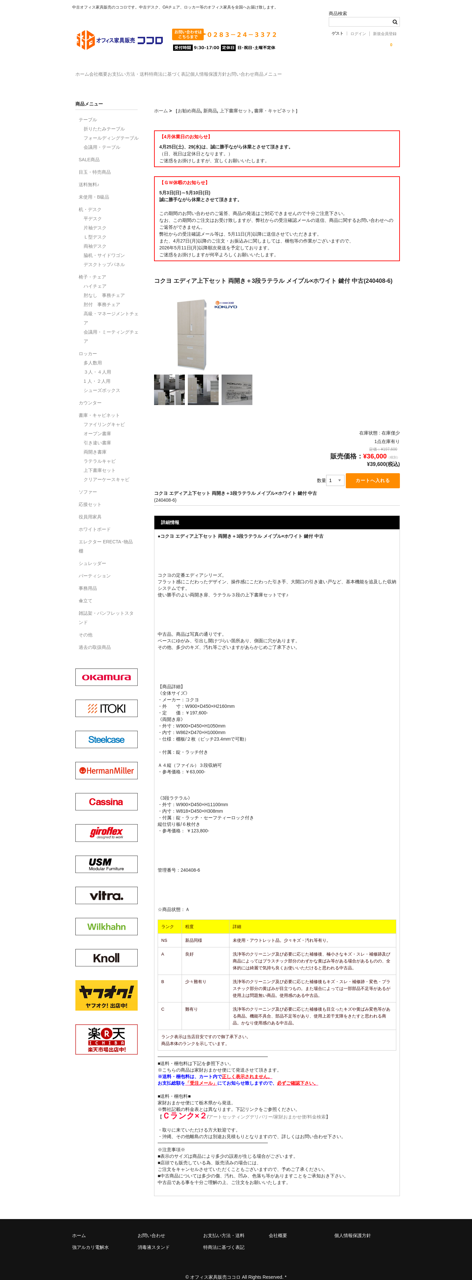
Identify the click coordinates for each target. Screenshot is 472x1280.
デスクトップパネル (104, 255)
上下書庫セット (236, 101)
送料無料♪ (89, 175)
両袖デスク (95, 236)
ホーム (86, 71)
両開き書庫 (95, 442)
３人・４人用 (97, 362)
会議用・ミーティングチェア (111, 327)
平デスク (93, 209)
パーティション (95, 566)
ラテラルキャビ (100, 451)
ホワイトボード (95, 519)
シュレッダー (92, 553)
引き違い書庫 (97, 433)
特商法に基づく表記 (213, 71)
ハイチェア (95, 276)
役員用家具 (90, 507)
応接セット (90, 494)
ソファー (88, 482)
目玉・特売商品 (95, 162)
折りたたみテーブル (104, 119)
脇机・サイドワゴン (104, 245)
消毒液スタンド (154, 1238)
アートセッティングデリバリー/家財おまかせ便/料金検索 (267, 1108)
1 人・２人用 (97, 371)
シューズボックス (102, 380)
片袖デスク (95, 218)
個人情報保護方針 (265, 71)
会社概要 (115, 71)
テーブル (88, 110)
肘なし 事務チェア (104, 285)
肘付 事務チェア (102, 295)
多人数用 (93, 353)
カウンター (90, 393)
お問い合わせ (311, 71)
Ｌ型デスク (95, 227)
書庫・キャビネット (274, 101)
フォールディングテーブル (111, 128)
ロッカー (88, 344)
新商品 (210, 101)
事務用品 (88, 578)
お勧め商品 (189, 101)
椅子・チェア (92, 267)
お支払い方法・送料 (158, 71)
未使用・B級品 (94, 187)
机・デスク (90, 200)
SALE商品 (89, 150)
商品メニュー (352, 71)
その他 (85, 625)
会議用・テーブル (102, 137)
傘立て (85, 591)
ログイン (358, 33)
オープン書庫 (97, 424)
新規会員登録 (385, 33)
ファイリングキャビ (104, 414)
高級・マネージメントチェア (111, 308)
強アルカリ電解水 (90, 1238)
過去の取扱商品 (95, 637)
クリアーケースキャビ (106, 470)
